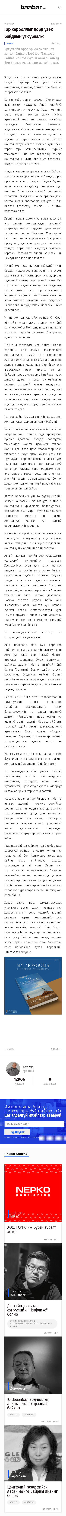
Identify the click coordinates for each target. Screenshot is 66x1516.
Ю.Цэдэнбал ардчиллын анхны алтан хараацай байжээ (28, 1403)
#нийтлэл (28, 1415)
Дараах (56, 23)
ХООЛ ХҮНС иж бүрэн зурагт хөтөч (31, 1229)
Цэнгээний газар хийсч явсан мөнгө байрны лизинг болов (32, 1491)
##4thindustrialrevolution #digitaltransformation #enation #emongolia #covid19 (31, 1324)
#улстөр (13, 1415)
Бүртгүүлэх (17, 1132)
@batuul (28, 1071)
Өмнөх (9, 23)
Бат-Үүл (10, 43)
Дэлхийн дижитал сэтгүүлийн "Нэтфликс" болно (27, 1310)
